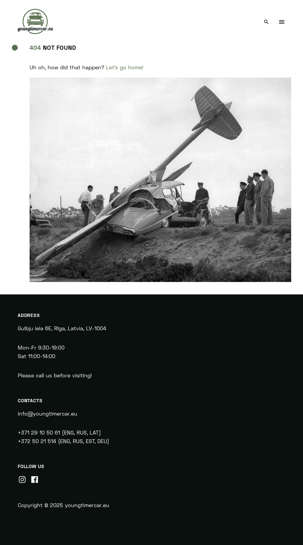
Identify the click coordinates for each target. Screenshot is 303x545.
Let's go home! (124, 67)
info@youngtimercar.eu (48, 413)
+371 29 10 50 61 (39, 432)
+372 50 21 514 (37, 441)
